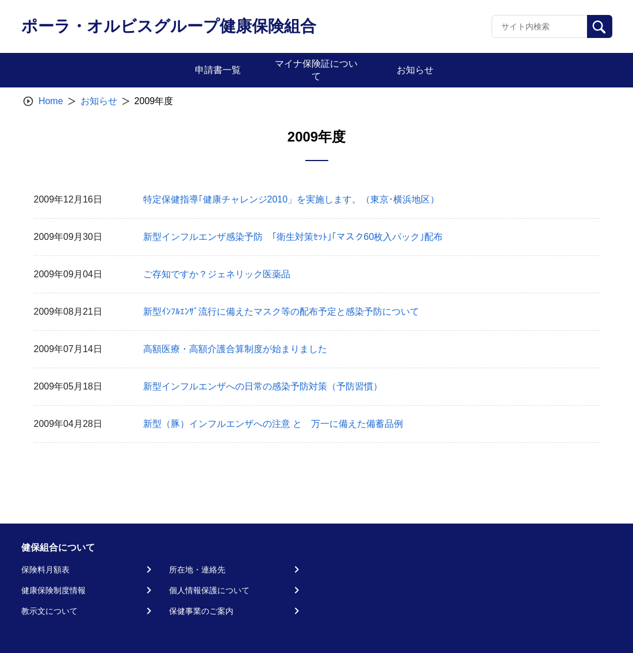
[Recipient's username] (540, 26)
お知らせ (98, 101)
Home (51, 101)
